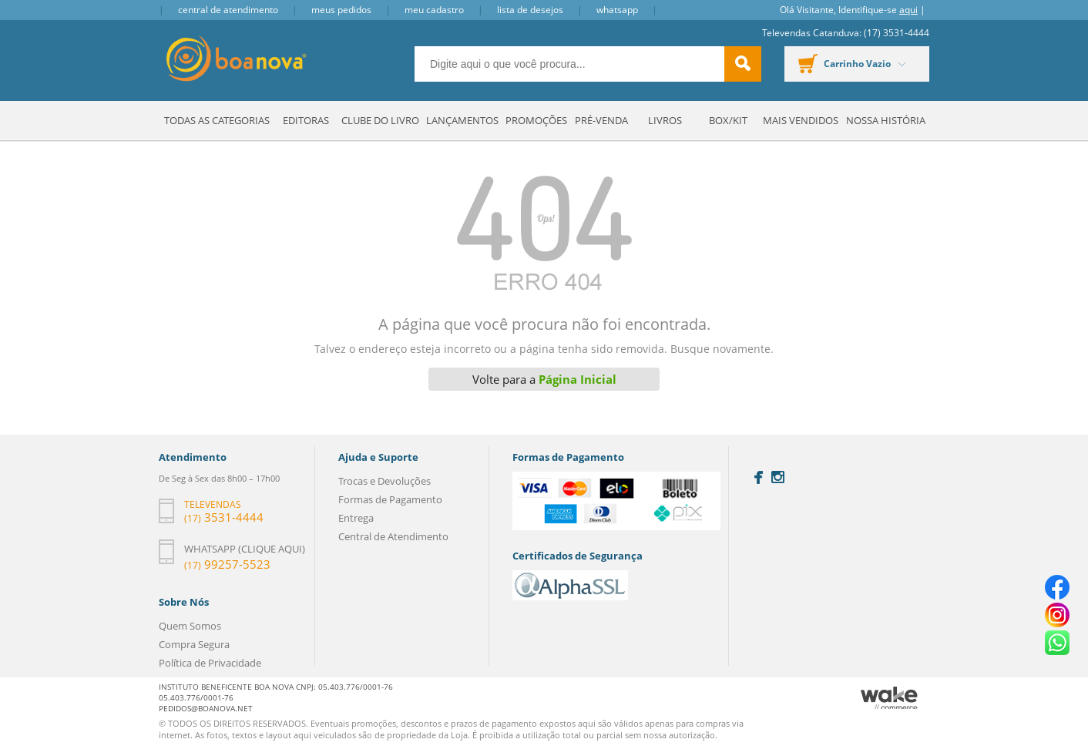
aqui (908, 9)
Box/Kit (728, 120)
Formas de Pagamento (390, 499)
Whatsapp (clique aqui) (244, 549)
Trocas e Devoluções (384, 481)
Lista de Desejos (530, 9)
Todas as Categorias (217, 120)
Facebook (758, 477)
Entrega (356, 518)
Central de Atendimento (228, 9)
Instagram (777, 477)
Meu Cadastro (434, 9)
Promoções (536, 120)
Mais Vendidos (800, 120)
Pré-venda (601, 120)
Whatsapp (617, 9)
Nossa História (885, 120)
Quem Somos (190, 626)
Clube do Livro (380, 120)
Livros (665, 120)
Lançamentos (462, 120)
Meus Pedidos (341, 9)
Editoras (306, 120)
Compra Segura (194, 644)
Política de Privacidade (210, 663)
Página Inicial (577, 379)
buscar (742, 64)
